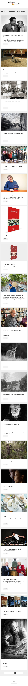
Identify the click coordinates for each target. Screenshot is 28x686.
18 (17, 673)
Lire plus (5, 44)
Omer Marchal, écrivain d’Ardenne (11, 424)
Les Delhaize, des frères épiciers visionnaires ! (13, 133)
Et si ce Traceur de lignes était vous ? (11, 195)
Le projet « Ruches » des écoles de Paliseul (12, 166)
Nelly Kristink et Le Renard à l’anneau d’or (13, 364)
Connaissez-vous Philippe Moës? (10, 461)
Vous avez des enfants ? (8, 486)
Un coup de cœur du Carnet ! (9, 264)
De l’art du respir (7, 69)
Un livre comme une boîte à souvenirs (11, 101)
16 (13, 673)
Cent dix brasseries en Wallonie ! (10, 579)
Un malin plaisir (6, 235)
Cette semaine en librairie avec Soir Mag (12, 611)
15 (11, 673)
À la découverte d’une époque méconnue (12, 330)
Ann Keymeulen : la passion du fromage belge (13, 295)
